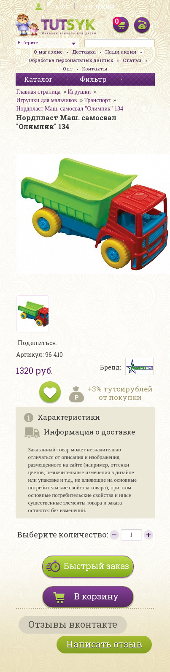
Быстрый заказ (96, 565)
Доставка (84, 52)
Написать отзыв (104, 644)
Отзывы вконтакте (72, 624)
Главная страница (38, 92)
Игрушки (79, 92)
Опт (68, 68)
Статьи (132, 60)
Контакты (94, 68)
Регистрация (97, 6)
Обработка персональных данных (71, 60)
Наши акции (120, 52)
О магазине (48, 52)
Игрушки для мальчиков (46, 100)
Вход (62, 6)
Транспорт (97, 100)
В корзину (96, 596)
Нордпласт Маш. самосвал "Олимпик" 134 (69, 108)
